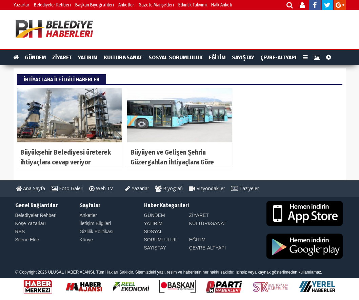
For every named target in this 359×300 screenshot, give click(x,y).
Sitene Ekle (27, 239)
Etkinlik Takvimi (192, 5)
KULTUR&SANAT (123, 57)
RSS (20, 231)
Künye (86, 239)
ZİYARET (62, 57)
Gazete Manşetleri (156, 5)
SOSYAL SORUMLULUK (175, 57)
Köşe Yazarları (30, 223)
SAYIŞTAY (243, 57)
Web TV (101, 188)
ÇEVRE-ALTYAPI (278, 57)
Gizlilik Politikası (97, 231)
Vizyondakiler (207, 188)
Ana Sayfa (30, 188)
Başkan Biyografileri (94, 5)
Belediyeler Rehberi (52, 5)
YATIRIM (88, 57)
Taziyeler (245, 188)
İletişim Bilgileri (95, 223)
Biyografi (169, 188)
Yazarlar (21, 5)
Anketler (126, 5)
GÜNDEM (35, 57)
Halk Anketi (221, 5)
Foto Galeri (67, 188)
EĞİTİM (217, 57)
